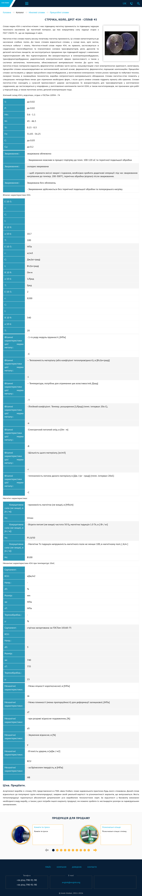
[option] (37, 835)
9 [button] (85, 850)
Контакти (92, 867)
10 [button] (88, 850)
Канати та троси (42, 827)
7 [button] (77, 850)
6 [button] (73, 850)
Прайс (48, 867)
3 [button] (61, 850)
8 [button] (81, 850)
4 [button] (65, 850)
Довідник (77, 867)
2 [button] (57, 850)
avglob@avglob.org (71, 882)
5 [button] (69, 850)
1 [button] (53, 850)
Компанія (61, 867)
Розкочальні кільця (111, 827)
